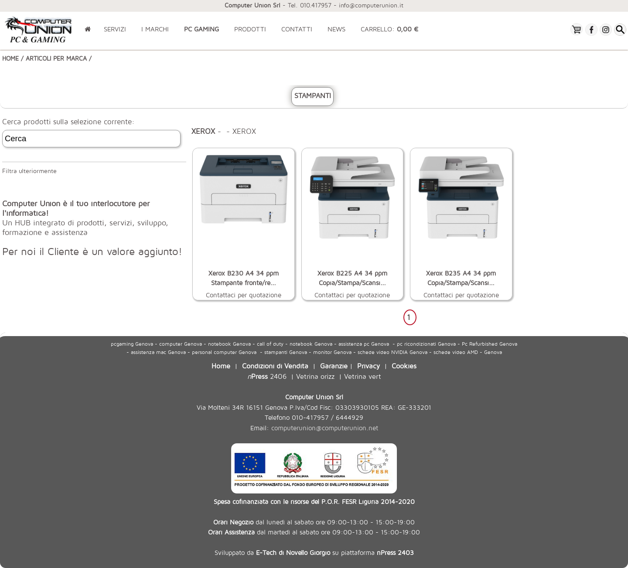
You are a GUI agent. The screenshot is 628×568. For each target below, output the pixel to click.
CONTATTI (296, 29)
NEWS (336, 29)
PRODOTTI (250, 29)
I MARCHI (155, 29)
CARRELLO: (389, 29)
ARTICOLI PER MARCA (56, 58)
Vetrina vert (362, 376)
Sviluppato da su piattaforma (314, 552)
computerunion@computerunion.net (324, 428)
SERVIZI (115, 29)
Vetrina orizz (315, 376)
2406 (267, 376)
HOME (10, 58)
